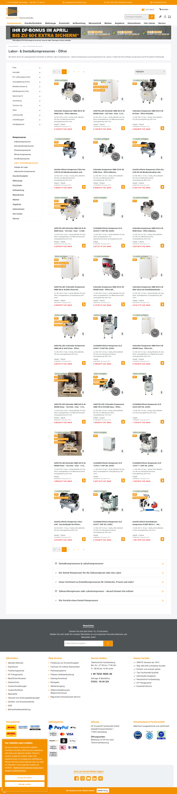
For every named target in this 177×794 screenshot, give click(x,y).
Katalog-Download (59, 678)
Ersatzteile (17, 185)
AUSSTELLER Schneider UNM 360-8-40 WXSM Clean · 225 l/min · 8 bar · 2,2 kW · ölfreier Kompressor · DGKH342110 (109, 112)
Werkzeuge (17, 181)
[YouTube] (88, 778)
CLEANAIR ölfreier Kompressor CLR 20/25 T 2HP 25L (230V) (107, 523)
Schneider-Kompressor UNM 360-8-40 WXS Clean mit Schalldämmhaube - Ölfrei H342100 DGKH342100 (148, 288)
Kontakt (164, 9)
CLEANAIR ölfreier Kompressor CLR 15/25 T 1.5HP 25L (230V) (147, 464)
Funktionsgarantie (16, 671)
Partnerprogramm (58, 671)
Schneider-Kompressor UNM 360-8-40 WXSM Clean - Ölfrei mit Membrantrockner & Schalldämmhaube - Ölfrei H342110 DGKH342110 (148, 347)
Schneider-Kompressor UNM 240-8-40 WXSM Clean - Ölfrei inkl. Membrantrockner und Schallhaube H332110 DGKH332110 (108, 288)
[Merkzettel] (160, 16)
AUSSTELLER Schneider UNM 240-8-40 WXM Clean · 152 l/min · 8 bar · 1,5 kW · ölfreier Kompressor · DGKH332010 (70, 229)
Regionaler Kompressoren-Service (65, 697)
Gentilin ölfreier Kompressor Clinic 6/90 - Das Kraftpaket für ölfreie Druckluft (68, 523)
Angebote (17, 204)
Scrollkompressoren (22, 159)
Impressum (13, 667)
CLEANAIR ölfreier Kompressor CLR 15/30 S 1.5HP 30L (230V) (107, 464)
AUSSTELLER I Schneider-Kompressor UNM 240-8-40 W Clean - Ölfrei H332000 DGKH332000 (69, 347)
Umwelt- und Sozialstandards (21, 702)
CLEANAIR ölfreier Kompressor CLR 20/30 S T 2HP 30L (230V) (107, 229)
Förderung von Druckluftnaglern (65, 663)
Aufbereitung (18, 190)
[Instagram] (82, 778)
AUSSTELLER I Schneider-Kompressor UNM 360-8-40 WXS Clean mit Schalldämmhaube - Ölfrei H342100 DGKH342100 (69, 288)
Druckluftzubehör (20, 176)
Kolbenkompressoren (22, 142)
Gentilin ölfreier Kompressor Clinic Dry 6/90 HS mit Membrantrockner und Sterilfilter (148, 171)
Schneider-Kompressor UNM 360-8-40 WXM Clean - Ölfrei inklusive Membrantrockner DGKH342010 (69, 112)
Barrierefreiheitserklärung (19, 709)
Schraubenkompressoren (24, 146)
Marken (16, 199)
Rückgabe (55, 682)
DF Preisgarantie (15, 674)
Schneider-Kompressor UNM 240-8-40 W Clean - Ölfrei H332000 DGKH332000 (148, 112)
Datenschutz (13, 682)
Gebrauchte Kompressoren (24, 171)
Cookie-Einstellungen (17, 686)
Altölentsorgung (58, 686)
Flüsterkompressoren (22, 150)
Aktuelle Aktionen (15, 663)
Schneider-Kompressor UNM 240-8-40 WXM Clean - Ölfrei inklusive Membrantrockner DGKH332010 (148, 229)
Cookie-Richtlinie (15, 690)
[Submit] (108, 643)
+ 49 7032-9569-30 (101, 673)
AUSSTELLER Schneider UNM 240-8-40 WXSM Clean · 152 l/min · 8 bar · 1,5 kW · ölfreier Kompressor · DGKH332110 (70, 405)
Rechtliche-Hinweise (17, 678)
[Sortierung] (150, 71)
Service (16, 218)
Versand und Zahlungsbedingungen (24, 698)
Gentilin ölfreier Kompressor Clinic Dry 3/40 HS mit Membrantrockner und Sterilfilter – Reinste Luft (69, 171)
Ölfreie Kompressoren (22, 154)
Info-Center (17, 214)
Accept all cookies (25, 778)
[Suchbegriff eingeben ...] (137, 16)
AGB (10, 705)
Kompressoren (19, 137)
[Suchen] (152, 16)
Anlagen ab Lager (21, 167)
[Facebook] (76, 778)
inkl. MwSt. (148, 9)
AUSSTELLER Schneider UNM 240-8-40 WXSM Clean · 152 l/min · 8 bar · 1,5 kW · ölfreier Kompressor (70, 464)
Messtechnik (18, 195)
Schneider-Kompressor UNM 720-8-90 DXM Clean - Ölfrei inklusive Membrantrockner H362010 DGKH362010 (108, 171)
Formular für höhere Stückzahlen (65, 667)
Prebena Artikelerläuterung (62, 674)
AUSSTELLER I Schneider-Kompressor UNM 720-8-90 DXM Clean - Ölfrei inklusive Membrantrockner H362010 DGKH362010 (108, 405)
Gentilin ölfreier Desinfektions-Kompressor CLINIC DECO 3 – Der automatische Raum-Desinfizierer (146, 523)
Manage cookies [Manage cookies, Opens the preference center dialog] (24, 784)
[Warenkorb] (169, 16)
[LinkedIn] (94, 778)
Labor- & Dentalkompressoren (26, 163)
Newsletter (12, 694)
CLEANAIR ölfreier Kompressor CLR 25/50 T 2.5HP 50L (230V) (107, 347)
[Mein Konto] (165, 16)
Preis (27, 68)
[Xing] (100, 778)
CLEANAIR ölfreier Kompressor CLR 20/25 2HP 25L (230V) (147, 405)
